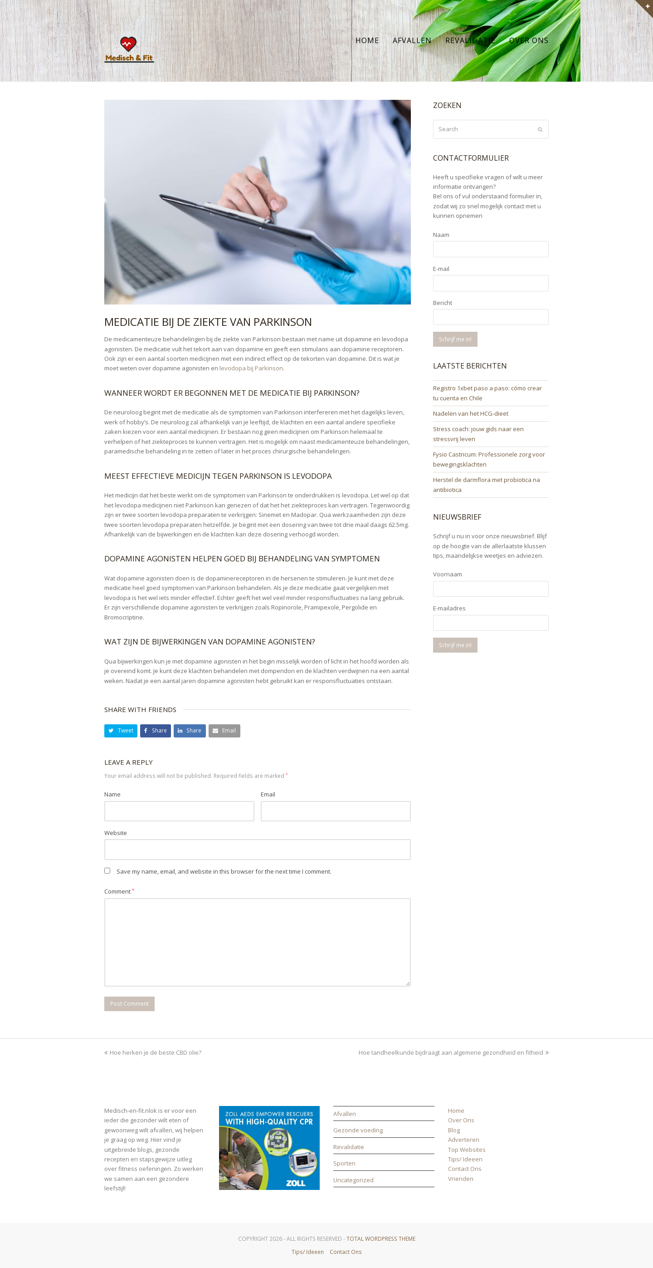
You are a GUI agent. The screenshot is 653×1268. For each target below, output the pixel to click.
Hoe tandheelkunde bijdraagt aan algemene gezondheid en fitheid (454, 1052)
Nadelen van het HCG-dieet (470, 413)
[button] (120, 730)
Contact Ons (465, 1169)
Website (115, 833)
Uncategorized (353, 1180)
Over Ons (461, 1120)
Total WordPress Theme (380, 1239)
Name (112, 794)
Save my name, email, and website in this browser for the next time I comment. (224, 871)
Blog (454, 1130)
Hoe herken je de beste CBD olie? (152, 1052)
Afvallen (344, 1114)
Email (268, 794)
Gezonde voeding (358, 1130)
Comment (119, 891)
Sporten (344, 1163)
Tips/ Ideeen (465, 1159)
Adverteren (463, 1139)
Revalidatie (348, 1147)
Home (456, 1110)
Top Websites (467, 1149)
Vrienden (460, 1179)
